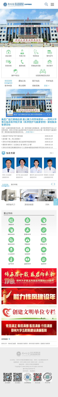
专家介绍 (22, 53)
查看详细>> (30, 132)
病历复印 (49, 63)
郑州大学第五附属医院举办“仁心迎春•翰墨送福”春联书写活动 (24, 147)
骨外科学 (43, 231)
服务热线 (22, 63)
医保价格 (8, 63)
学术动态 (49, 81)
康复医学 (11, 221)
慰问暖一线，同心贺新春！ (12, 139)
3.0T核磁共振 (10, 204)
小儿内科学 (11, 251)
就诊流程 (8, 53)
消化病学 (27, 221)
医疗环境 (14, 184)
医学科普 (8, 86)
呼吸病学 (27, 241)
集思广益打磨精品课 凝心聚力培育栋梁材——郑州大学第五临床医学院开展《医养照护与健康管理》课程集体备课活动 (30, 114)
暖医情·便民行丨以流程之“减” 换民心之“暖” (17, 145)
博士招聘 (22, 86)
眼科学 (43, 251)
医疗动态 (35, 81)
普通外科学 (27, 231)
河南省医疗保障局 (22, 343)
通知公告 (22, 81)
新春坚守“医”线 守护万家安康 (13, 136)
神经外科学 (11, 231)
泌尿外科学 (27, 261)
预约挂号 (49, 53)
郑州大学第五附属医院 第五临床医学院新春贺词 (19, 142)
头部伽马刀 (47, 204)
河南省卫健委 (12, 343)
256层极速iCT (29, 204)
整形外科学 (11, 241)
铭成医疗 (32, 371)
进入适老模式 (56, 202)
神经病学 (43, 221)
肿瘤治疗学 (43, 241)
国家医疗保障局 (45, 343)
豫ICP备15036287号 (29, 369)
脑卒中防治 (15, 72)
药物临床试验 (36, 63)
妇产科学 (11, 261)
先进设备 (5, 184)
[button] (26, 45)
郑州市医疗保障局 (34, 343)
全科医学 (27, 251)
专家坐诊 (36, 53)
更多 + (46, 86)
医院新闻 (8, 81)
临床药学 (43, 261)
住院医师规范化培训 (43, 72)
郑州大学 (4, 343)
